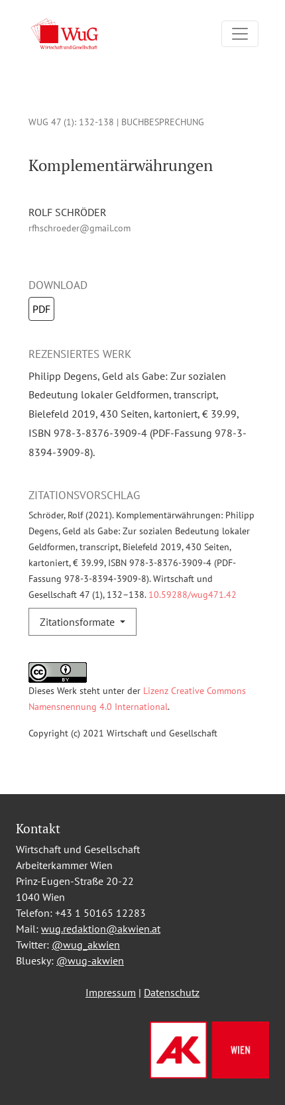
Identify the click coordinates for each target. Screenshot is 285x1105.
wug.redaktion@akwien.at (100, 928)
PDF (41, 309)
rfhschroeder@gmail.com (79, 227)
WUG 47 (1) (51, 121)
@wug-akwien (90, 960)
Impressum (111, 992)
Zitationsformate (78, 621)
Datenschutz (172, 992)
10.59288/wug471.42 (191, 594)
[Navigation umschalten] (239, 34)
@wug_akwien (86, 944)
